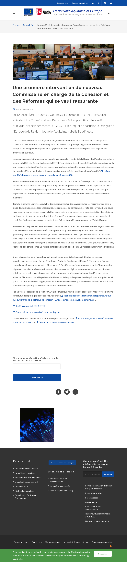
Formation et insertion (25, 473)
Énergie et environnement (26, 482)
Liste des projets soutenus (97, 521)
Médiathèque (91, 502)
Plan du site (37, 542)
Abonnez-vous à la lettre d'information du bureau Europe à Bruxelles (35, 359)
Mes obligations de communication (58, 480)
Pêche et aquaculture (24, 491)
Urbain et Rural (21, 486)
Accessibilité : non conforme (76, 542)
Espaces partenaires (79, 3)
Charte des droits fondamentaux (93, 508)
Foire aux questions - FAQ (61, 490)
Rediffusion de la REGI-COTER (31, 306)
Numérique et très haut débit (28, 477)
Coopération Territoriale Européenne (25, 496)
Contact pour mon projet (62, 463)
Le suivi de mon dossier (60, 486)
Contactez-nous (21, 542)
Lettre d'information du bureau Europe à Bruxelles (98, 487)
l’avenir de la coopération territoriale (56, 322)
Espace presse (62, 3)
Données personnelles (102, 542)
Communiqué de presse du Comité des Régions (38, 312)
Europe (16, 25)
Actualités (28, 25)
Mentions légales (52, 542)
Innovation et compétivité (26, 468)
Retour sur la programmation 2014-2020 (97, 515)
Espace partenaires (93, 493)
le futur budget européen (90, 318)
